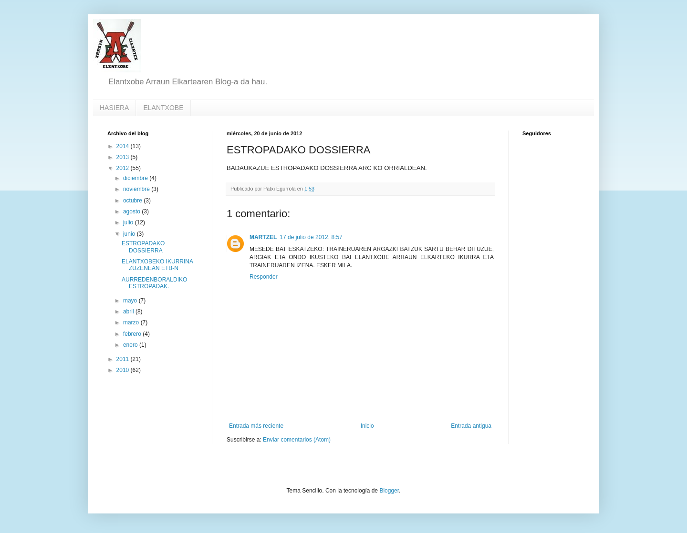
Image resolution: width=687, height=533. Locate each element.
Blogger (389, 490)
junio (130, 234)
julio (129, 222)
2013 (123, 157)
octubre (133, 200)
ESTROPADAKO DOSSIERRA (143, 246)
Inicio (367, 425)
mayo (131, 300)
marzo (132, 322)
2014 (123, 146)
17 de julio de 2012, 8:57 (311, 237)
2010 (123, 370)
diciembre (136, 178)
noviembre (137, 189)
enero (131, 345)
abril (129, 311)
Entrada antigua (471, 425)
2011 (123, 359)
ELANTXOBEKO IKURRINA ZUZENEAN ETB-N (157, 265)
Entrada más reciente (256, 425)
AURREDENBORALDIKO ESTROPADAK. (154, 283)
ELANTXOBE (163, 107)
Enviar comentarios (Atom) (297, 439)
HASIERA (114, 107)
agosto (132, 211)
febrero (133, 334)
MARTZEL (263, 237)
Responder (264, 276)
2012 (123, 168)
